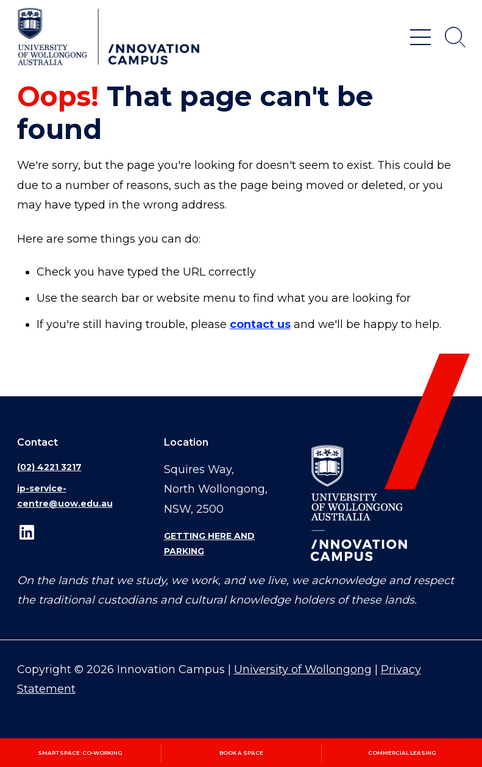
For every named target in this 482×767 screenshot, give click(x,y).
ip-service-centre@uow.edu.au (65, 496)
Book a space (241, 752)
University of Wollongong (303, 669)
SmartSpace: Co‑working (80, 752)
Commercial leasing (402, 752)
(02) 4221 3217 (49, 467)
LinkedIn (27, 532)
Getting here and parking (209, 543)
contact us (260, 324)
